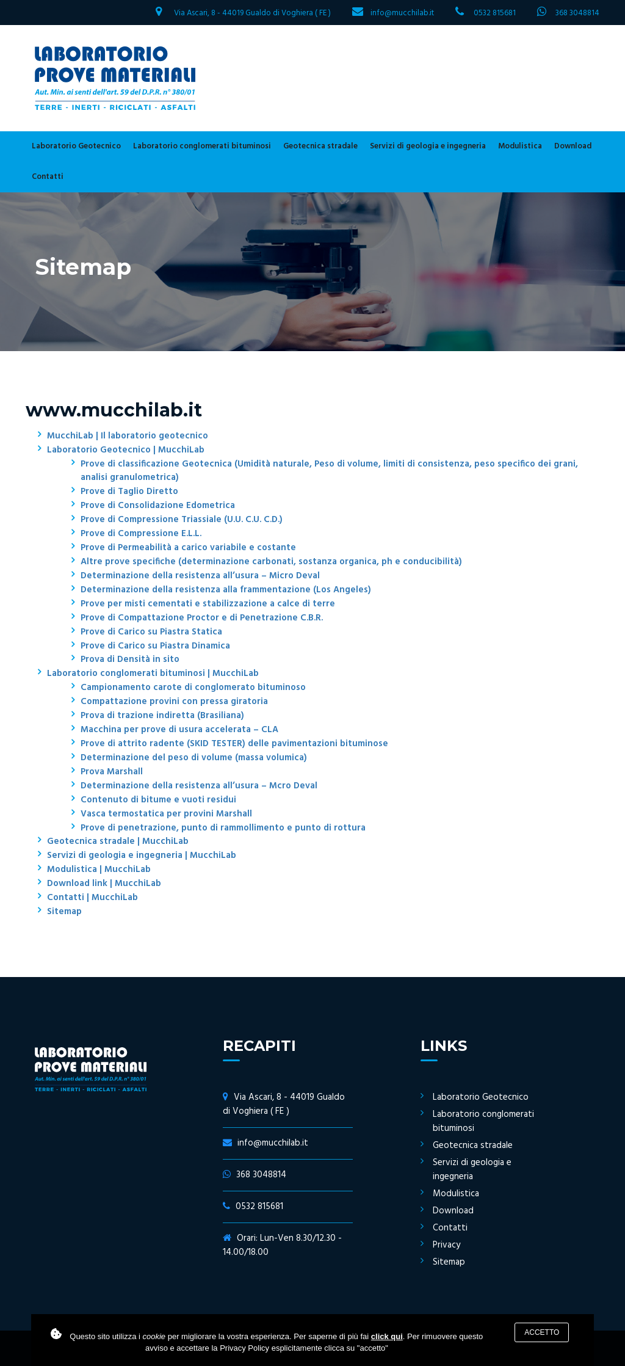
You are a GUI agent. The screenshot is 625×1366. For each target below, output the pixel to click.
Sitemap (449, 1262)
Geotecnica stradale (320, 146)
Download (572, 146)
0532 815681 (495, 13)
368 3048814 (577, 13)
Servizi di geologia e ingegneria (428, 146)
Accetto (541, 1332)
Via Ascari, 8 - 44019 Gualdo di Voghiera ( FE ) (252, 13)
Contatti (47, 176)
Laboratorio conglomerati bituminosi (202, 146)
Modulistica (520, 146)
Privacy (446, 1245)
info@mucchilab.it (402, 13)
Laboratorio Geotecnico (76, 146)
